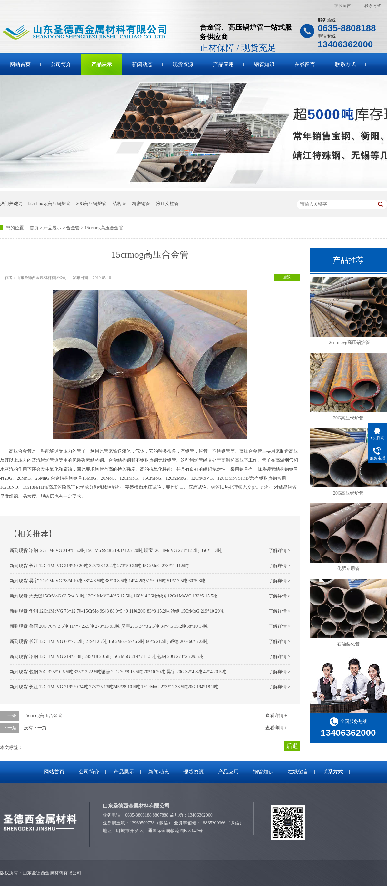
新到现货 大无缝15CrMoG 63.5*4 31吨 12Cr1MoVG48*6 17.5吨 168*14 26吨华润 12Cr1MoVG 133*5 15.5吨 (113, 596)
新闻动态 (142, 64)
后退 (287, 277)
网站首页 (20, 64)
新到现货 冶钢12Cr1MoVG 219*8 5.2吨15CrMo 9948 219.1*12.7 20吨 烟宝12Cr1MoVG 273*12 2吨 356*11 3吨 (116, 550)
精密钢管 (141, 203)
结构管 (119, 203)
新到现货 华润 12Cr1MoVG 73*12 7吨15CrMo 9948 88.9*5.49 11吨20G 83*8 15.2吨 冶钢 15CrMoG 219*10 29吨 (117, 611)
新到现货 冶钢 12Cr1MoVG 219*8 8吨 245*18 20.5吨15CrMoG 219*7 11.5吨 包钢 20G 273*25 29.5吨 (106, 656)
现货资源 (183, 64)
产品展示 (101, 64)
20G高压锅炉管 (91, 203)
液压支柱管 (167, 203)
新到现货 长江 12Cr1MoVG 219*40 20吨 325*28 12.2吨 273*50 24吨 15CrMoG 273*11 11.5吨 (99, 565)
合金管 (73, 227)
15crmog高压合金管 (103, 227)
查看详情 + (276, 715)
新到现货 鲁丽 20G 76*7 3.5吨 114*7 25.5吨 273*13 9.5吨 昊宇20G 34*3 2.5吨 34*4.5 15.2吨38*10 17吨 (109, 626)
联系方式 (372, 5)
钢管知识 (264, 64)
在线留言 (342, 5)
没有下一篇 (35, 727)
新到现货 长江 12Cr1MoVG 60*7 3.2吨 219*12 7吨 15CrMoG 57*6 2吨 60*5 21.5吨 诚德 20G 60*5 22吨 (109, 641)
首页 (34, 227)
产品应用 (223, 64)
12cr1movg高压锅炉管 (48, 203)
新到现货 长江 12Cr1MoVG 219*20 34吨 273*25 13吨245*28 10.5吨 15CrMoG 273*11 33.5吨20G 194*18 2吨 (114, 686)
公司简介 (61, 64)
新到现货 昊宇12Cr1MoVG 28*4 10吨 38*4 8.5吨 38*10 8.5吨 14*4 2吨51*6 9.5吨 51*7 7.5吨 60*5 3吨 (107, 580)
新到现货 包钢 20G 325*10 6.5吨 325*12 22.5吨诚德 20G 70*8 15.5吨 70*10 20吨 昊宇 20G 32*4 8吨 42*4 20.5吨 (118, 671)
